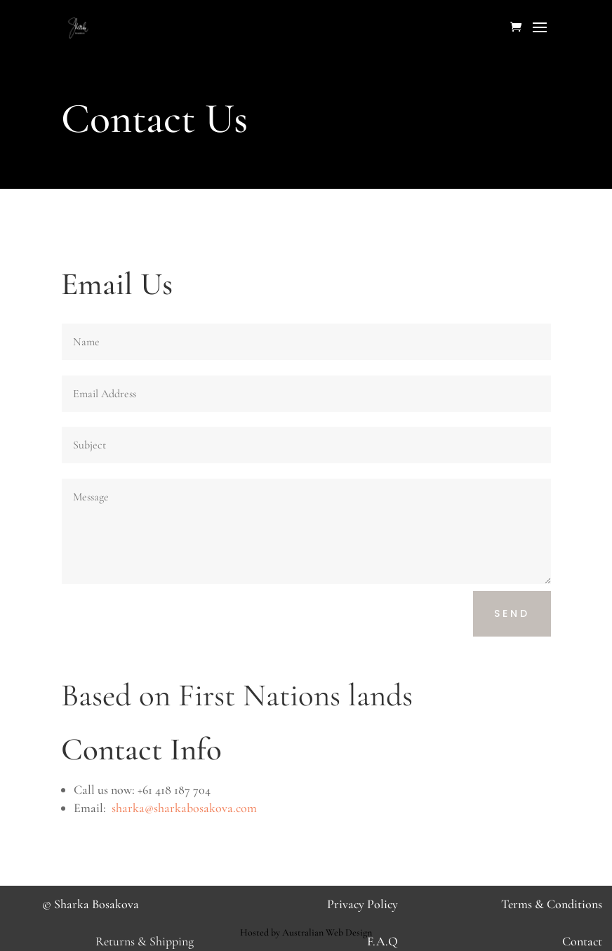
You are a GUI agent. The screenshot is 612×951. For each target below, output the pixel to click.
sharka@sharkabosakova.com (184, 808)
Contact (582, 941)
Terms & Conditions (551, 904)
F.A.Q (382, 941)
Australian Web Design (327, 932)
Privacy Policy (362, 904)
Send (512, 613)
